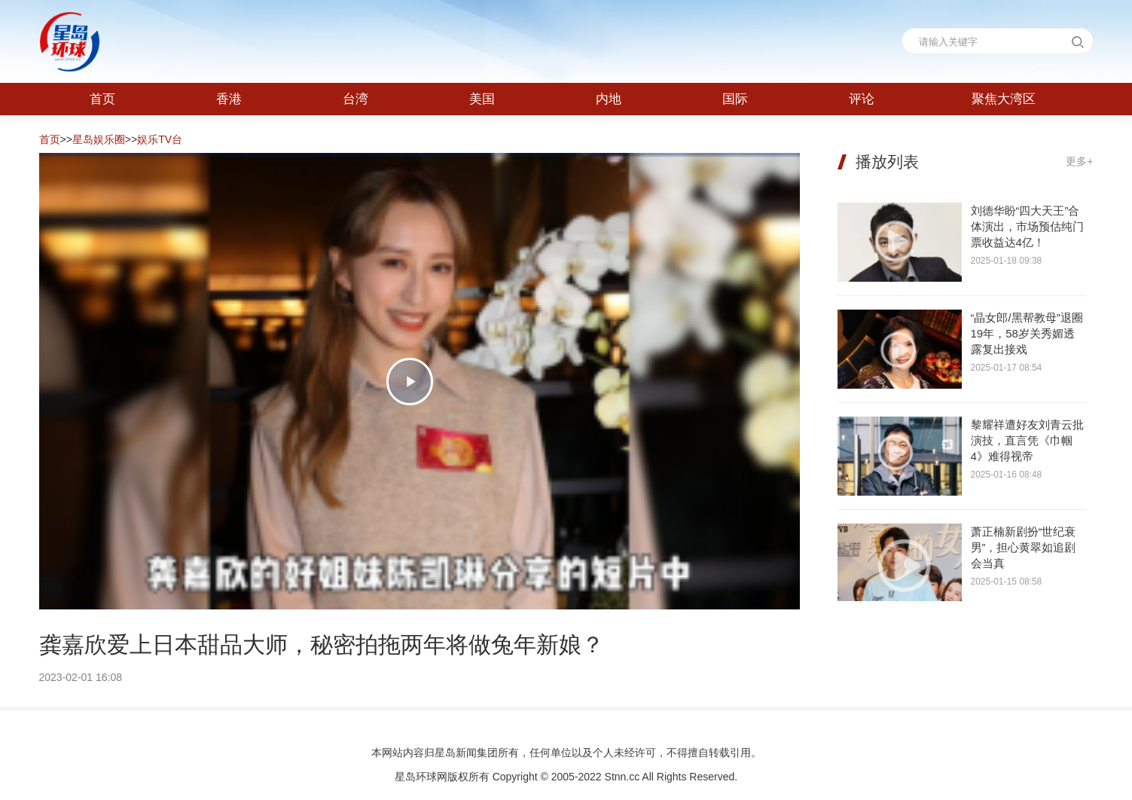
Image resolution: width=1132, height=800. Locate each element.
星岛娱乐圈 (98, 139)
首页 (49, 139)
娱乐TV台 (159, 139)
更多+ (1079, 161)
